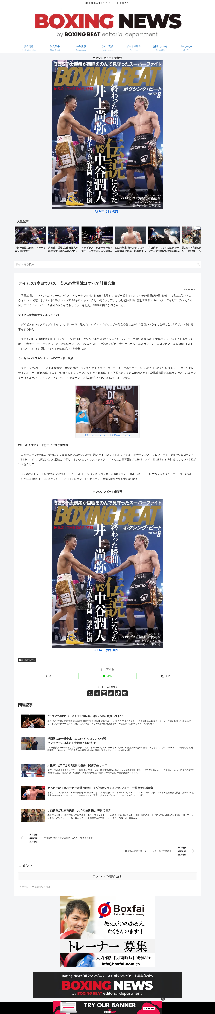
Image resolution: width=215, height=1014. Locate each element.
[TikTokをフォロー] (118, 693)
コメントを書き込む (107, 876)
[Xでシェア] (48, 676)
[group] (30, 240)
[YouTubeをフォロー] (111, 693)
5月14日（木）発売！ (107, 211)
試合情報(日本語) (27, 660)
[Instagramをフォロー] (104, 693)
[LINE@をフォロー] (125, 693)
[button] (196, 240)
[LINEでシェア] (108, 676)
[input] (107, 264)
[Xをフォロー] (90, 693)
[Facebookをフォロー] (97, 693)
